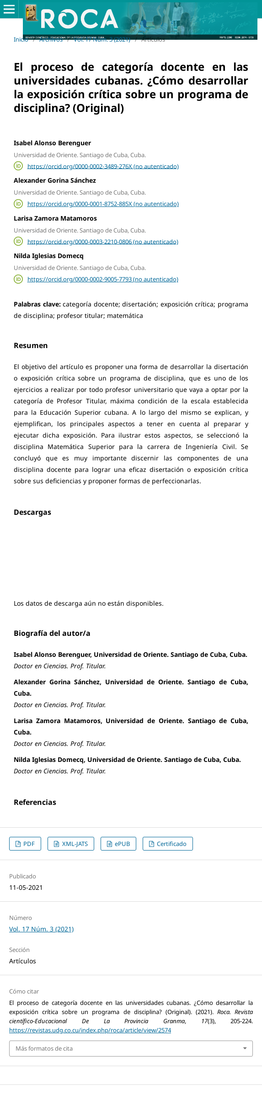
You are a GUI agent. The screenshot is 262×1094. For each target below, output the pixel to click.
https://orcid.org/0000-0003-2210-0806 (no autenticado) (102, 241)
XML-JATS (74, 844)
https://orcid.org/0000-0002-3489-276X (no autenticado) (103, 166)
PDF (28, 844)
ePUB (121, 844)
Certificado (171, 844)
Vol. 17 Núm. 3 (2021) (102, 39)
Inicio (21, 39)
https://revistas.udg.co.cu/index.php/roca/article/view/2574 (90, 1030)
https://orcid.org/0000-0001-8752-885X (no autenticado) (103, 204)
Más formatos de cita (44, 1048)
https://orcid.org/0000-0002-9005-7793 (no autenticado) (102, 279)
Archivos (51, 39)
